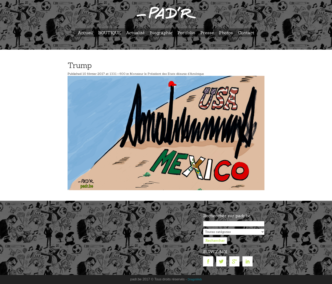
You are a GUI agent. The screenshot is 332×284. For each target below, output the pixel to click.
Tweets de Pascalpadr (83, 215)
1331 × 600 (117, 74)
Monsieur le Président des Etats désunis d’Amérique (167, 74)
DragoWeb (195, 279)
